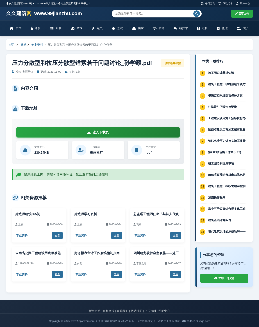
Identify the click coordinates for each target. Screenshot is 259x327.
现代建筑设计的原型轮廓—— (227, 231)
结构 (76, 28)
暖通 (158, 28)
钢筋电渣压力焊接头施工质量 (227, 141)
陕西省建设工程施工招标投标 (227, 129)
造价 (202, 28)
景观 (117, 28)
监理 (222, 28)
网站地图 (136, 311)
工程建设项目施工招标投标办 (227, 118)
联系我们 (122, 311)
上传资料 (150, 311)
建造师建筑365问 (27, 214)
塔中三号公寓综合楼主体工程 (227, 209)
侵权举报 (108, 311)
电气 (97, 28)
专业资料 (37, 45)
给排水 (181, 28)
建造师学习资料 (85, 214)
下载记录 (226, 3)
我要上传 (242, 13)
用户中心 (243, 3)
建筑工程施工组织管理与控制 (227, 186)
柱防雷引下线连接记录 (222, 107)
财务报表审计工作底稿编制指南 (97, 253)
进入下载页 (98, 132)
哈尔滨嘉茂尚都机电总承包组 (227, 175)
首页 (15, 28)
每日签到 (208, 3)
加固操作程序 (216, 197)
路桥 (138, 28)
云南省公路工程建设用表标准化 (38, 253)
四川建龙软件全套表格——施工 (156, 253)
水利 (55, 28)
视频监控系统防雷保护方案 (225, 95)
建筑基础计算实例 (219, 220)
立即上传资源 (224, 278)
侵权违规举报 (173, 63)
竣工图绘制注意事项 (221, 163)
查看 (57, 235)
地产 (243, 28)
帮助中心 (164, 311)
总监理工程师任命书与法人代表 (156, 214)
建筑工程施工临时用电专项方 (227, 84)
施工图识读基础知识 (221, 73)
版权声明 (95, 311)
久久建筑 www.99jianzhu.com (44, 14)
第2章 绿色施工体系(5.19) (224, 152)
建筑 (35, 28)
